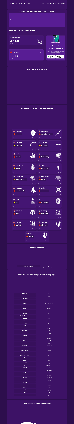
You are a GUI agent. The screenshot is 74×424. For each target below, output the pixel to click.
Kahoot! (54, 3)
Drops (43, 3)
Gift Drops (63, 3)
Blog (51, 3)
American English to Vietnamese (33, 11)
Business (58, 3)
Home (22, 11)
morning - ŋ (45, 11)
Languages (47, 3)
